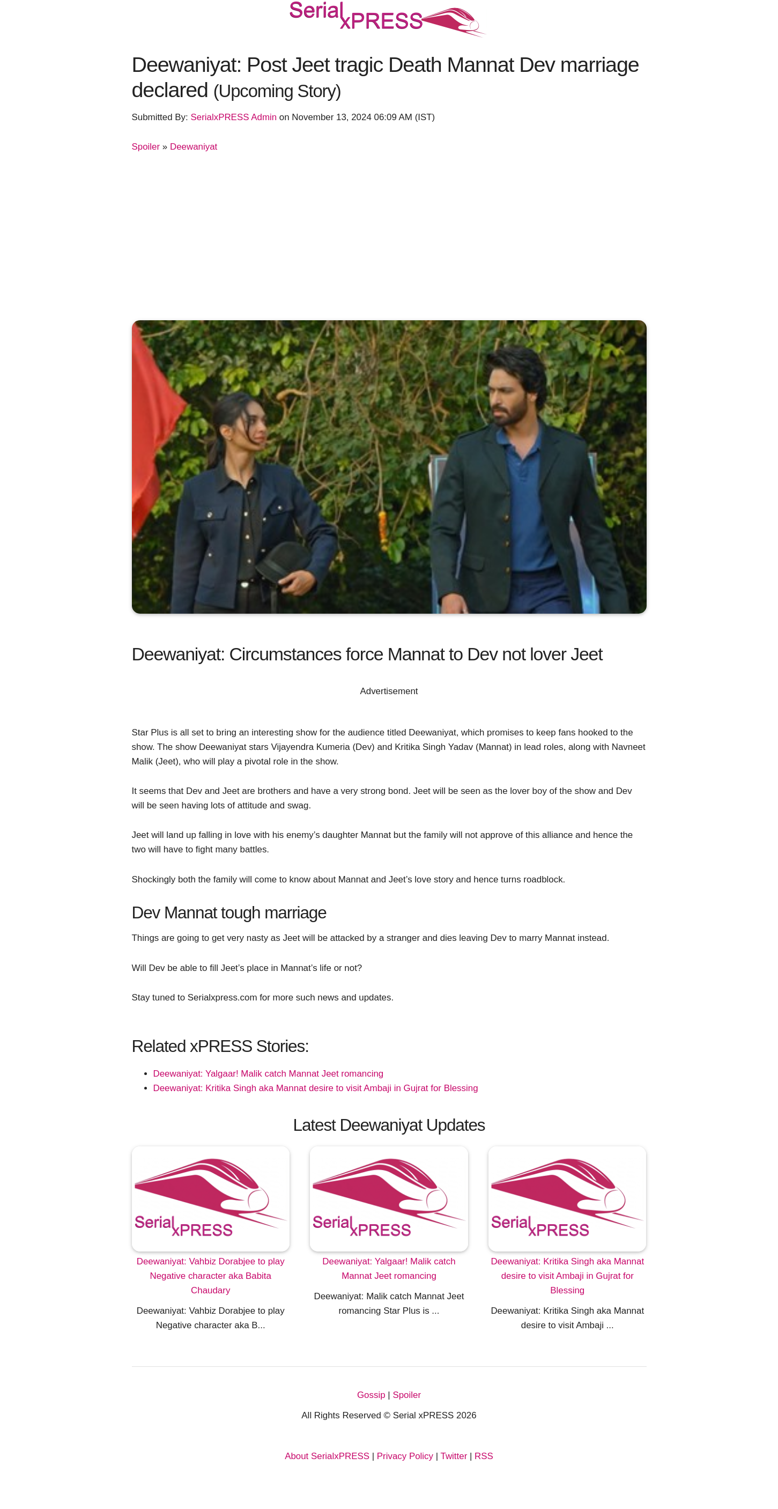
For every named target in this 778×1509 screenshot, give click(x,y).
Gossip (371, 1395)
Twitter (454, 1456)
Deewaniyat (193, 147)
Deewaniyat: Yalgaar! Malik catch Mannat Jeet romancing (268, 1074)
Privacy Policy (405, 1456)
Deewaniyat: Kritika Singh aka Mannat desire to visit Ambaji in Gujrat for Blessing (315, 1088)
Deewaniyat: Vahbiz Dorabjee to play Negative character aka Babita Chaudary (211, 1275)
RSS (484, 1456)
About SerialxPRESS (327, 1456)
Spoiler (146, 147)
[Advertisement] (389, 234)
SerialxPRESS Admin (233, 117)
